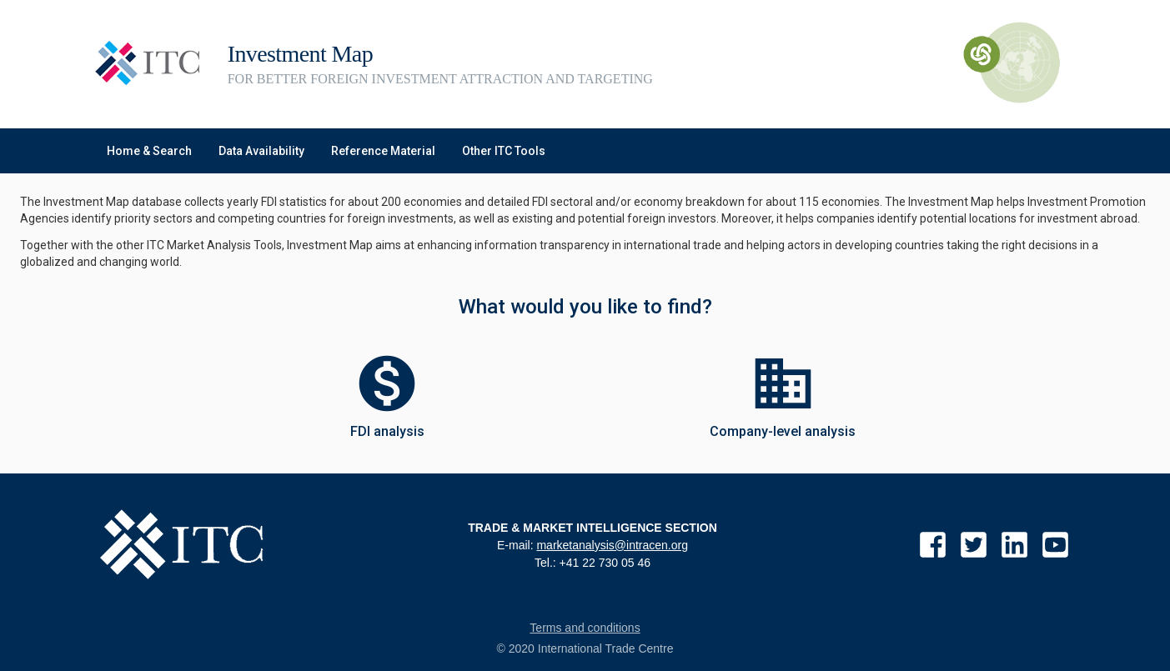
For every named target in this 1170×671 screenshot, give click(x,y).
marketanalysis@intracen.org (612, 545)
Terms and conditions (585, 627)
